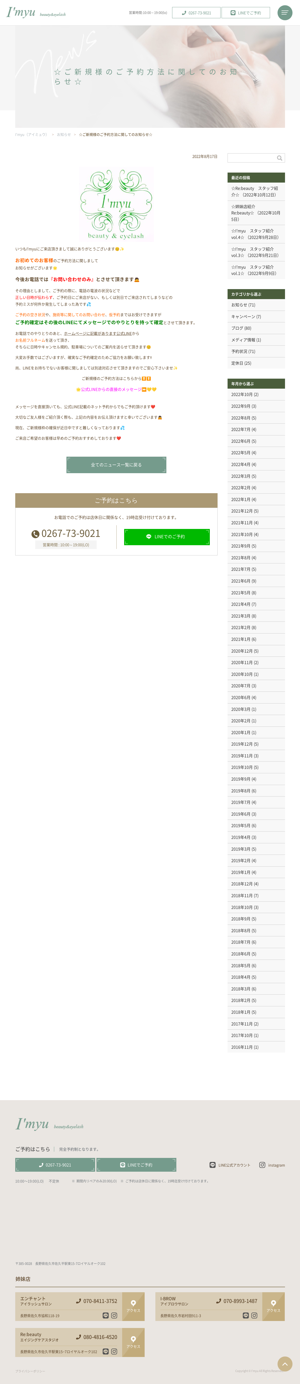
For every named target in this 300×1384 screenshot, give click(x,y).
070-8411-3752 (100, 1301)
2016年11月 (242, 1047)
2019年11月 (242, 756)
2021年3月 (241, 616)
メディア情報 (243, 340)
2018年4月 (241, 977)
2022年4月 (241, 464)
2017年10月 (242, 1035)
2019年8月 (241, 791)
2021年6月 (241, 581)
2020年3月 (241, 709)
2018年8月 (241, 930)
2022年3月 (241, 476)
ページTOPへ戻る (285, 1363)
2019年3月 (241, 849)
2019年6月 (241, 814)
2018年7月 (241, 942)
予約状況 (239, 351)
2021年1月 (241, 639)
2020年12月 (242, 651)
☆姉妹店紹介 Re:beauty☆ (245, 209)
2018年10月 (242, 907)
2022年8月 (241, 418)
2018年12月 (242, 884)
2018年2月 (241, 1000)
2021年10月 (242, 534)
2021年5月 (241, 592)
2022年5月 (241, 452)
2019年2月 (241, 860)
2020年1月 (241, 732)
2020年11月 (242, 662)
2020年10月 (242, 674)
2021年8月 (241, 557)
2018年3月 (241, 989)
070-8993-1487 (240, 1301)
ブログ (237, 328)
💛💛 (152, 389)
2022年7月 (241, 429)
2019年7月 (241, 802)
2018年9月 (241, 919)
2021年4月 (241, 604)
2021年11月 (242, 522)
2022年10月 (242, 394)
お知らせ (239, 305)
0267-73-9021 (70, 533)
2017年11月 (242, 1024)
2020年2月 (241, 721)
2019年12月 (242, 744)
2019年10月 (242, 767)
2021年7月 (241, 569)
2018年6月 (241, 954)
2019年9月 (241, 779)
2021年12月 (242, 511)
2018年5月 (241, 965)
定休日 (237, 363)
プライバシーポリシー (30, 1371)
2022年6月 (241, 441)
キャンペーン (243, 316)
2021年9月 (241, 546)
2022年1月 (241, 499)
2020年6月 (241, 697)
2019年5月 (241, 825)
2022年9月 (241, 406)
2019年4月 (241, 837)
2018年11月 (242, 895)
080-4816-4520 (100, 1337)
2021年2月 (241, 627)
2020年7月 (241, 685)
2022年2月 (241, 487)
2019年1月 (241, 872)
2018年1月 (241, 1012)
